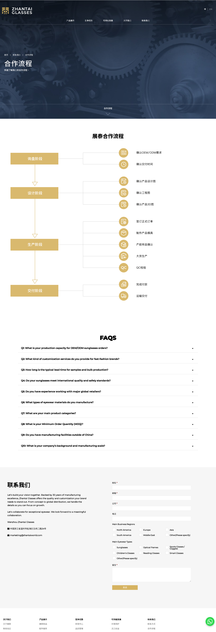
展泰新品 (43, 624)
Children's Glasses (125, 553)
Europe (146, 530)
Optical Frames (150, 547)
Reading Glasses (151, 553)
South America (124, 535)
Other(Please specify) (180, 535)
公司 (114, 504)
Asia (172, 530)
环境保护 (115, 624)
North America (124, 530)
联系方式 (151, 624)
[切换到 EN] (211, 9)
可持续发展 (108, 20)
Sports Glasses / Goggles (177, 548)
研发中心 (79, 624)
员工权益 (115, 628)
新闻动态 (7, 628)
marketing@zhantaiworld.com (26, 535)
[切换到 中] (205, 9)
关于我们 (127, 20)
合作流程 (108, 108)
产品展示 (70, 20)
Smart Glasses (176, 553)
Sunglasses (122, 547)
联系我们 (146, 20)
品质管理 (79, 628)
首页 (6, 55)
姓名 (114, 483)
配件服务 (43, 628)
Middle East (149, 535)
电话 (114, 514)
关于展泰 (7, 624)
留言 (114, 565)
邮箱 (114, 493)
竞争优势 (89, 20)
